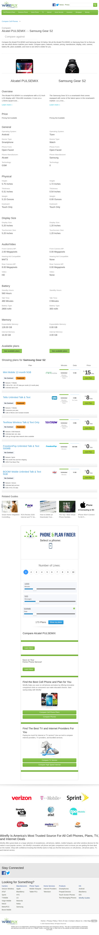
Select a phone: (50, 541)
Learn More (28, 648)
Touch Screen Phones (64, 894)
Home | (43, 920)
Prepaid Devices (62, 891)
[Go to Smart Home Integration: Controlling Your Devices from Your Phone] (10, 506)
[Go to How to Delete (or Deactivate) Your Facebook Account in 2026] (48, 506)
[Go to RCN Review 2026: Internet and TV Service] (29, 506)
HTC (17, 894)
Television (45, 891)
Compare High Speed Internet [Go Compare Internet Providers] (49, 765)
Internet (49, 12)
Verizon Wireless (7, 889)
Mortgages (79, 12)
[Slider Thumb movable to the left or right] (35, 590)
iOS (77, 894)
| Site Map (87, 920)
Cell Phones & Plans (9, 12)
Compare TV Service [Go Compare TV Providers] (49, 760)
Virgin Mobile (6, 900)
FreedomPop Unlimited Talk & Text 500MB (21, 447)
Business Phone (23, 12)
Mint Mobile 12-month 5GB (17, 372)
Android (78, 889)
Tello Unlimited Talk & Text (16, 397)
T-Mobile (5, 897)
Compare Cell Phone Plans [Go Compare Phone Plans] (50, 712)
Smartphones (61, 889)
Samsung (19, 906)
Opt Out (94, 920)
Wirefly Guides (91, 886)
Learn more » (7, 105)
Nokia (18, 903)
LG (17, 897)
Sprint (4, 894)
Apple (18, 889)
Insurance (69, 12)
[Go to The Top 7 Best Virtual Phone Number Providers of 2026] (67, 506)
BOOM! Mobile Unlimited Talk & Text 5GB (22, 473)
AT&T (4, 891)
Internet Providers (48, 889)
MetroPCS (5, 906)
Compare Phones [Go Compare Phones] (49, 717)
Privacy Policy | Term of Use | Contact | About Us (65, 920)
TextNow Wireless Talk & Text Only (21, 422)
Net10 (4, 903)
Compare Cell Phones (10, 21)
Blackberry (79, 891)
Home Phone (35, 12)
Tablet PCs (32, 891)
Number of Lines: (49, 565)
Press (67, 5)
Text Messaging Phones (65, 897)
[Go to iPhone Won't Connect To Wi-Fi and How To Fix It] (86, 506)
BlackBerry (19, 891)
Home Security (59, 12)
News (61, 5)
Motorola (19, 900)
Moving (87, 12)
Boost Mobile (6, 909)
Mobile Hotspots (34, 889)
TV (43, 12)
